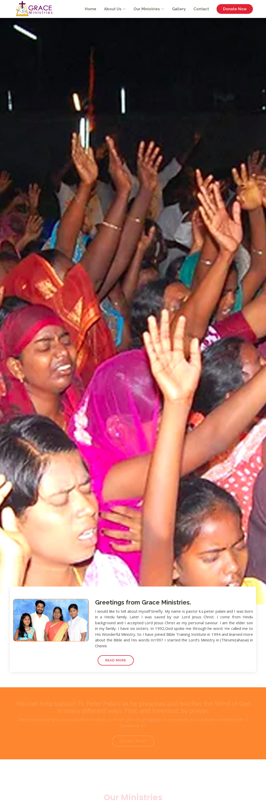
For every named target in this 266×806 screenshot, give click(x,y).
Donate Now (235, 9)
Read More (115, 660)
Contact (201, 9)
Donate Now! (133, 741)
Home (90, 9)
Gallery (179, 9)
